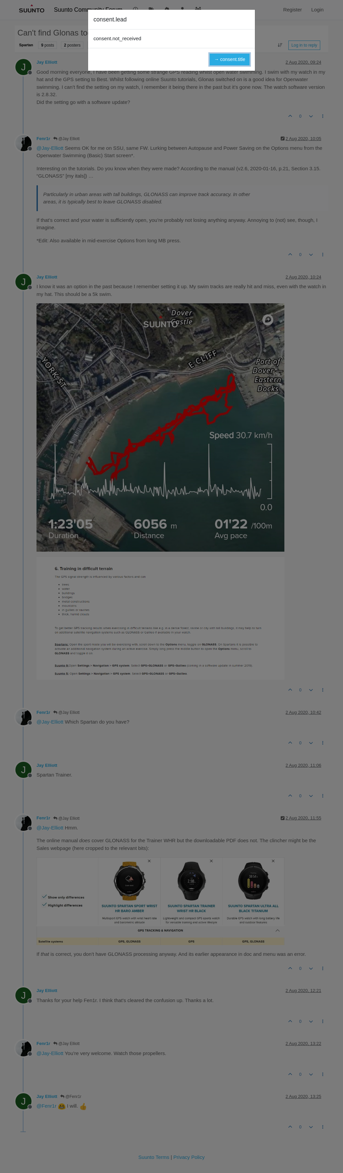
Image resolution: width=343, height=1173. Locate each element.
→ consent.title (229, 59)
